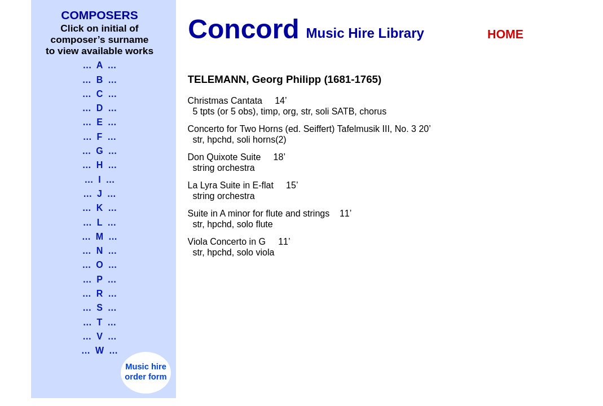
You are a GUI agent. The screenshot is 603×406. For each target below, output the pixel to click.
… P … (99, 279)
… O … (99, 265)
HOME (505, 34)
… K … (99, 208)
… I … (99, 179)
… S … (99, 307)
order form (145, 376)
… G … (99, 151)
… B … (99, 80)
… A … (99, 65)
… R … (99, 293)
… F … (100, 137)
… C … (99, 94)
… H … (99, 165)
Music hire (145, 366)
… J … (99, 193)
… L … (99, 222)
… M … (99, 236)
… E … (99, 122)
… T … (100, 322)
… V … (99, 336)
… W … (99, 350)
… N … (99, 250)
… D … (99, 108)
